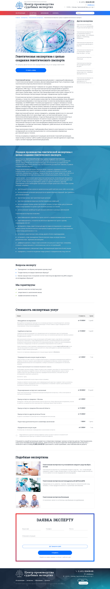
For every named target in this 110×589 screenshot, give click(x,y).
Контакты (47, 580)
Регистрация (89, 580)
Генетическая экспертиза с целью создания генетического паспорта (62, 17)
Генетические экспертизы (36, 17)
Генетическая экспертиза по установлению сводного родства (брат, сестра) (85, 51)
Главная (18, 17)
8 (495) (86, 2)
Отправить (55, 552)
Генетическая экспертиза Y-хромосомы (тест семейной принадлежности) (85, 72)
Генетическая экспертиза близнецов (84, 58)
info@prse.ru (91, 5)
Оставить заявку (27, 70)
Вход (78, 580)
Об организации (20, 580)
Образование (39, 580)
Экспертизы (24, 17)
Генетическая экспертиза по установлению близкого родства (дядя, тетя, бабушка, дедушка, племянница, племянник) (85, 35)
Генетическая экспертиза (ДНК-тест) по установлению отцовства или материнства (85, 26)
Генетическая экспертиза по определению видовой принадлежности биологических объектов (85, 80)
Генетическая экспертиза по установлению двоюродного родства (85, 44)
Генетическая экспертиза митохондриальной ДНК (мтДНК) (84, 64)
